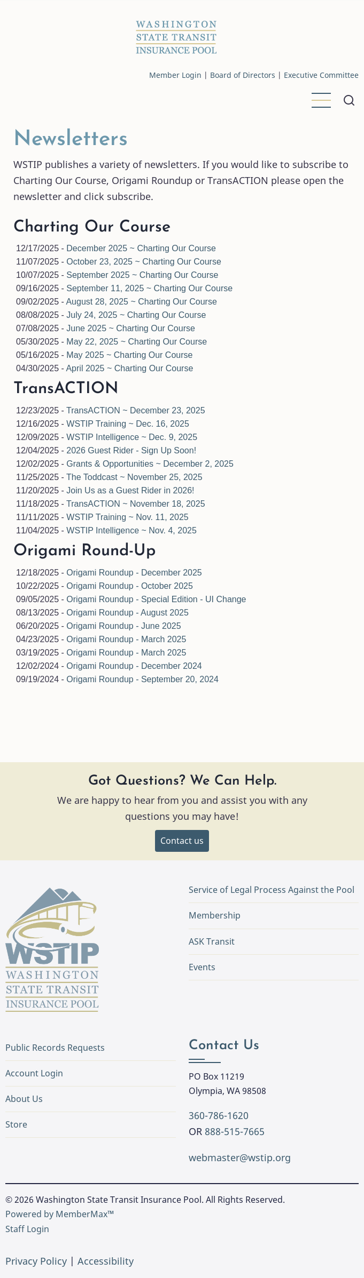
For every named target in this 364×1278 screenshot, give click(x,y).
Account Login (34, 1073)
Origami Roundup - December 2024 (134, 665)
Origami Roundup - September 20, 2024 (142, 679)
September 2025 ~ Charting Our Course (142, 274)
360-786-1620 (219, 1115)
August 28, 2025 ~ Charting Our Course (141, 301)
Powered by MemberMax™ (59, 1214)
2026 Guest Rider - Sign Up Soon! (131, 450)
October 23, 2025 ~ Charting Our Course (143, 261)
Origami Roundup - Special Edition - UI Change (156, 599)
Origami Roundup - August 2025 (127, 612)
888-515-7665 (235, 1131)
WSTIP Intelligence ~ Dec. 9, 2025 (131, 437)
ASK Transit (212, 941)
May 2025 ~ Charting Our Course (129, 355)
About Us (24, 1099)
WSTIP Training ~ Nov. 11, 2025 (127, 517)
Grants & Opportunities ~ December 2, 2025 (150, 463)
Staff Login (27, 1229)
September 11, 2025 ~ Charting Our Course (149, 288)
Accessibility (106, 1261)
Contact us (182, 840)
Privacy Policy (36, 1261)
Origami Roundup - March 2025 (126, 639)
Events (202, 967)
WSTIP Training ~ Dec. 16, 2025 (127, 423)
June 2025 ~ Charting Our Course (130, 328)
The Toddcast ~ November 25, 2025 (134, 477)
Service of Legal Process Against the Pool (271, 890)
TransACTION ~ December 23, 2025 (135, 410)
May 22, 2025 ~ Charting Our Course (136, 341)
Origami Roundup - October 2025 (129, 585)
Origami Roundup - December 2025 (134, 572)
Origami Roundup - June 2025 (123, 625)
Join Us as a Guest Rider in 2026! (130, 490)
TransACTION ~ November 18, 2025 (135, 503)
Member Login (175, 75)
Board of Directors (242, 75)
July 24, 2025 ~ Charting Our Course (136, 315)
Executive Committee (321, 75)
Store (16, 1124)
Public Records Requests (89, 1047)
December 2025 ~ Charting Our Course (141, 248)
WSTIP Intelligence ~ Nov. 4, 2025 (131, 530)
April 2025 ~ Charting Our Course (129, 368)
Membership (215, 915)
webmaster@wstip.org (240, 1157)
